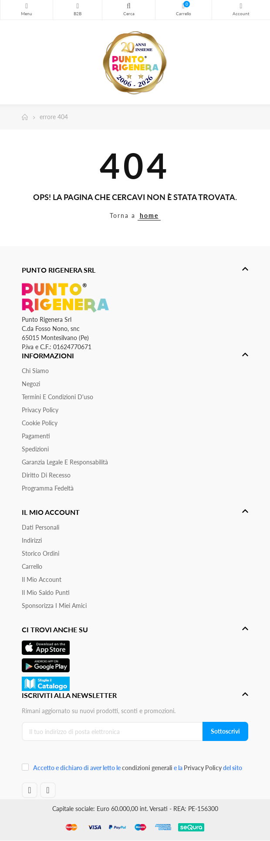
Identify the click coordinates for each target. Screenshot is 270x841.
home (149, 215)
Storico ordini (40, 553)
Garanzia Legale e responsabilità (65, 462)
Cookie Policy (39, 423)
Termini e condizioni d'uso (57, 396)
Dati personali (40, 527)
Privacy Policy (40, 410)
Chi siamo (35, 370)
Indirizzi (32, 540)
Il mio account (41, 579)
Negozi (31, 383)
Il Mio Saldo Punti (46, 592)
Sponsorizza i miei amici (54, 605)
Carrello (32, 566)
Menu (26, 6)
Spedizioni (35, 449)
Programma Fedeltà (48, 488)
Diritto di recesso (46, 475)
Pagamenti (36, 436)
